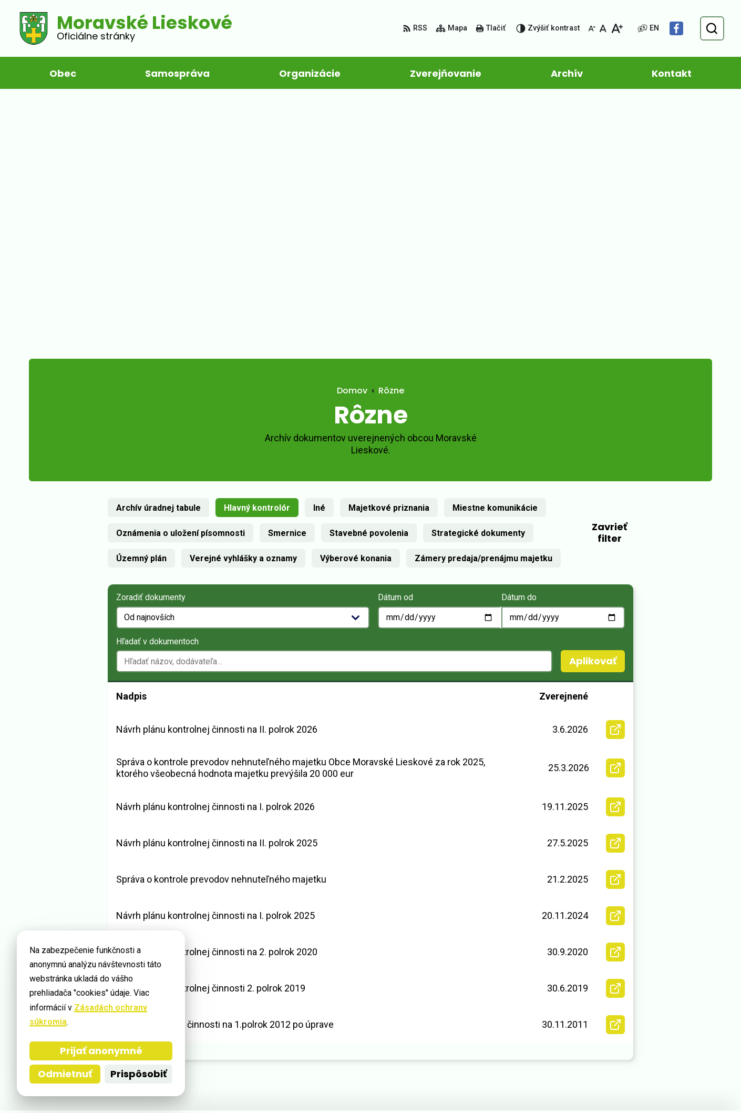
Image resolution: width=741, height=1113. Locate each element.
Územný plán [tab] (141, 305)
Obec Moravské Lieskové (338, 1085)
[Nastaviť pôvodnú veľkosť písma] (603, 28)
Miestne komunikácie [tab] (495, 255)
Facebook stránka (634, 1036)
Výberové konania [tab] (356, 305)
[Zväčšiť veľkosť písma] (617, 28)
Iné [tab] (319, 255)
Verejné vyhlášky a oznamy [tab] (243, 305)
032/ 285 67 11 (626, 1011)
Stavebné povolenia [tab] (369, 280)
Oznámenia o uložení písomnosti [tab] (180, 280)
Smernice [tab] (287, 280)
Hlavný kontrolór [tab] (257, 255)
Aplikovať (597, 410)
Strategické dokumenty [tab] (478, 280)
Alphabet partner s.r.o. (172, 1085)
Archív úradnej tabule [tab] (158, 255)
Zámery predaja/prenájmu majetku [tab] (483, 305)
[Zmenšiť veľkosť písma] (592, 28)
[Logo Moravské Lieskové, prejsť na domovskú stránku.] (124, 28)
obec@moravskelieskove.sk (655, 1024)
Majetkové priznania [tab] (388, 255)
